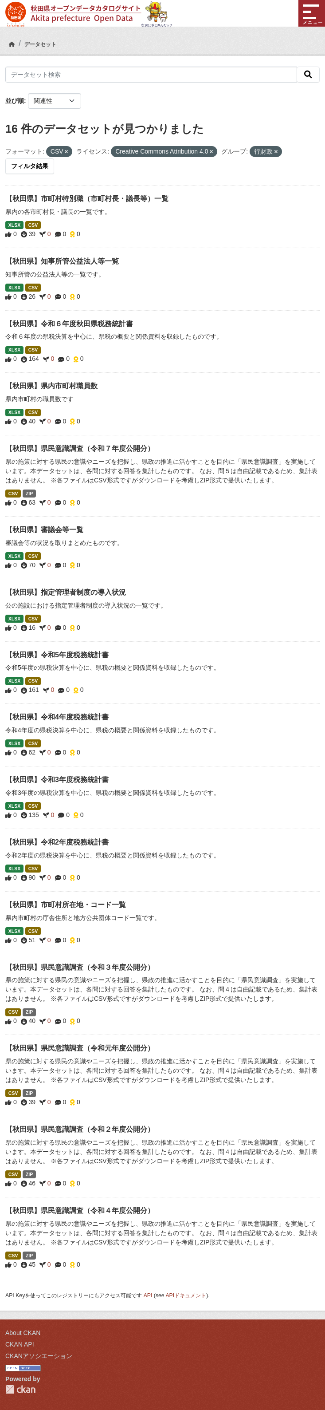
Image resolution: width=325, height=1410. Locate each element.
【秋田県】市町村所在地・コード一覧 (65, 904)
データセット (40, 44)
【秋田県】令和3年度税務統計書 (57, 779)
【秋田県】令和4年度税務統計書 (57, 717)
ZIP (29, 493)
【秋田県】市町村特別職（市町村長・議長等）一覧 (86, 198)
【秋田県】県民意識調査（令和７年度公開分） (79, 448)
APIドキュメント (185, 1295)
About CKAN (22, 1332)
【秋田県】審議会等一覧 (44, 529)
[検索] (308, 75)
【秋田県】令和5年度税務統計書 (57, 655)
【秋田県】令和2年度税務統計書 (57, 842)
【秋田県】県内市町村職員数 (51, 386)
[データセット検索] (151, 75)
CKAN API (19, 1344)
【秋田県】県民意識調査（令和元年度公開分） (79, 1048)
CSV (33, 225)
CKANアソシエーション (38, 1355)
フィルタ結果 (29, 166)
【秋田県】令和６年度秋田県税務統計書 (69, 324)
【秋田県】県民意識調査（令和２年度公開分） (79, 1129)
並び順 (14, 100)
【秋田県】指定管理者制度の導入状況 (65, 592)
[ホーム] (12, 44)
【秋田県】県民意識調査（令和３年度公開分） (79, 967)
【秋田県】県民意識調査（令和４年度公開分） (79, 1210)
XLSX (14, 225)
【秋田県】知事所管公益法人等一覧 (62, 261)
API (148, 1295)
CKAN (20, 1389)
